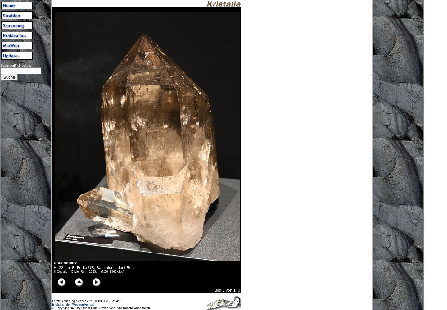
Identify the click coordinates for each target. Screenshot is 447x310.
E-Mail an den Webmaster (70, 304)
